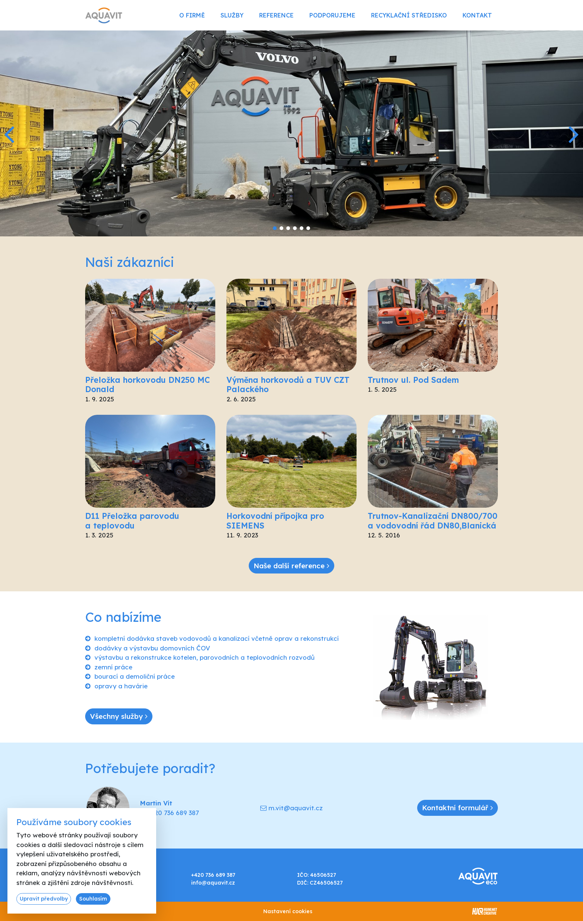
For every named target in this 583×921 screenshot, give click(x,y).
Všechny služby (119, 716)
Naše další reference (291, 565)
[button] (574, 133)
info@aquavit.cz (213, 882)
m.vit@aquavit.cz (295, 808)
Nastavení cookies (287, 911)
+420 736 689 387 (172, 813)
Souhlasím (93, 898)
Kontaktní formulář (457, 807)
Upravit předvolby (44, 898)
